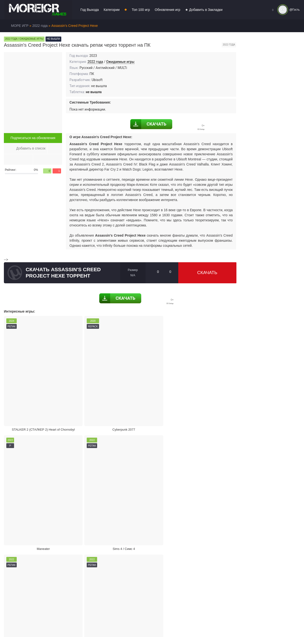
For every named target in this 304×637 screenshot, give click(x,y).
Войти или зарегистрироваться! (148, 623)
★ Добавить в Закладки (204, 10)
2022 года (95, 62)
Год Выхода (89, 10)
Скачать (207, 272)
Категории (112, 10)
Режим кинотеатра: (194, 512)
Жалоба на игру (42, 512)
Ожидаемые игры (120, 62)
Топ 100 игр (141, 10)
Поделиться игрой (118, 512)
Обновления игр (167, 10)
